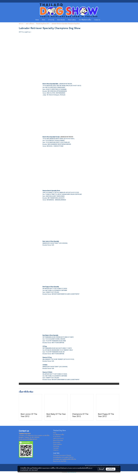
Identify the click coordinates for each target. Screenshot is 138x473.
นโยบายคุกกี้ (35, 470)
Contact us (97, 19)
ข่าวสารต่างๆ (56, 436)
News (43, 19)
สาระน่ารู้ (51, 19)
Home (37, 19)
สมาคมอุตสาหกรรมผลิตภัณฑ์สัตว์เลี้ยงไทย (64, 459)
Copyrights (56, 448)
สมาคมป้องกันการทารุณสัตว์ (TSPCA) (63, 457)
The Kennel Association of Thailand (62, 455)
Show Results (61, 19)
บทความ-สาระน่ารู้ (58, 438)
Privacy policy (56, 442)
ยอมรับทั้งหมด (110, 469)
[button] (103, 19)
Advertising (56, 446)
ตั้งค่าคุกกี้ (101, 469)
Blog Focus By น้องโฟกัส (59, 461)
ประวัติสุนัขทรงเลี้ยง (85, 19)
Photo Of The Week (58, 440)
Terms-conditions (57, 444)
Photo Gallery (72, 19)
